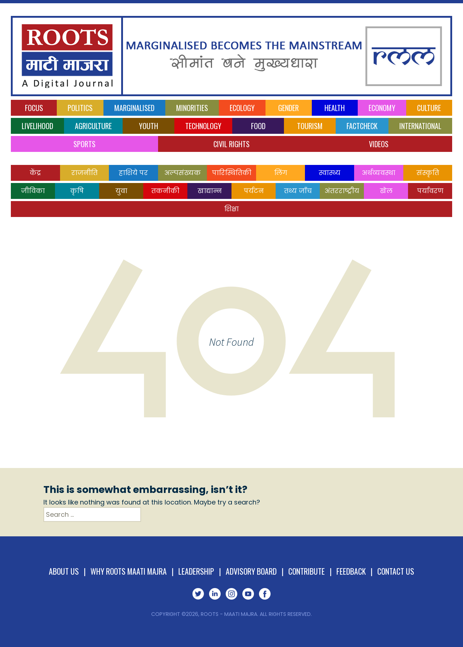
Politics (80, 107)
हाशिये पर (133, 172)
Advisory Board (251, 571)
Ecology (242, 107)
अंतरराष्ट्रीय (341, 190)
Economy (382, 107)
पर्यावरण (430, 190)
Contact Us (396, 571)
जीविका (33, 190)
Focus (34, 107)
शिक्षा (231, 208)
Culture (429, 107)
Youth (148, 125)
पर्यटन (254, 190)
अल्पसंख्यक (182, 172)
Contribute (307, 571)
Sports (84, 144)
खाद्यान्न (209, 190)
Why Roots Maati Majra (128, 571)
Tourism (310, 125)
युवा (121, 190)
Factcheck (362, 125)
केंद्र (35, 172)
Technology (203, 125)
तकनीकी (165, 190)
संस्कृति (427, 172)
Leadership (196, 571)
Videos (378, 144)
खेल (386, 190)
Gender (288, 107)
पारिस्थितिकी (231, 172)
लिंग (280, 172)
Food (258, 125)
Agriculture (93, 125)
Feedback (352, 571)
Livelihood (37, 125)
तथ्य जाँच (298, 190)
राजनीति (84, 172)
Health (334, 107)
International (420, 125)
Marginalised (134, 107)
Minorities (192, 107)
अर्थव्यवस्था (378, 172)
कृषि (77, 190)
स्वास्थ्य (329, 172)
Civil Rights (231, 144)
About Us (63, 571)
